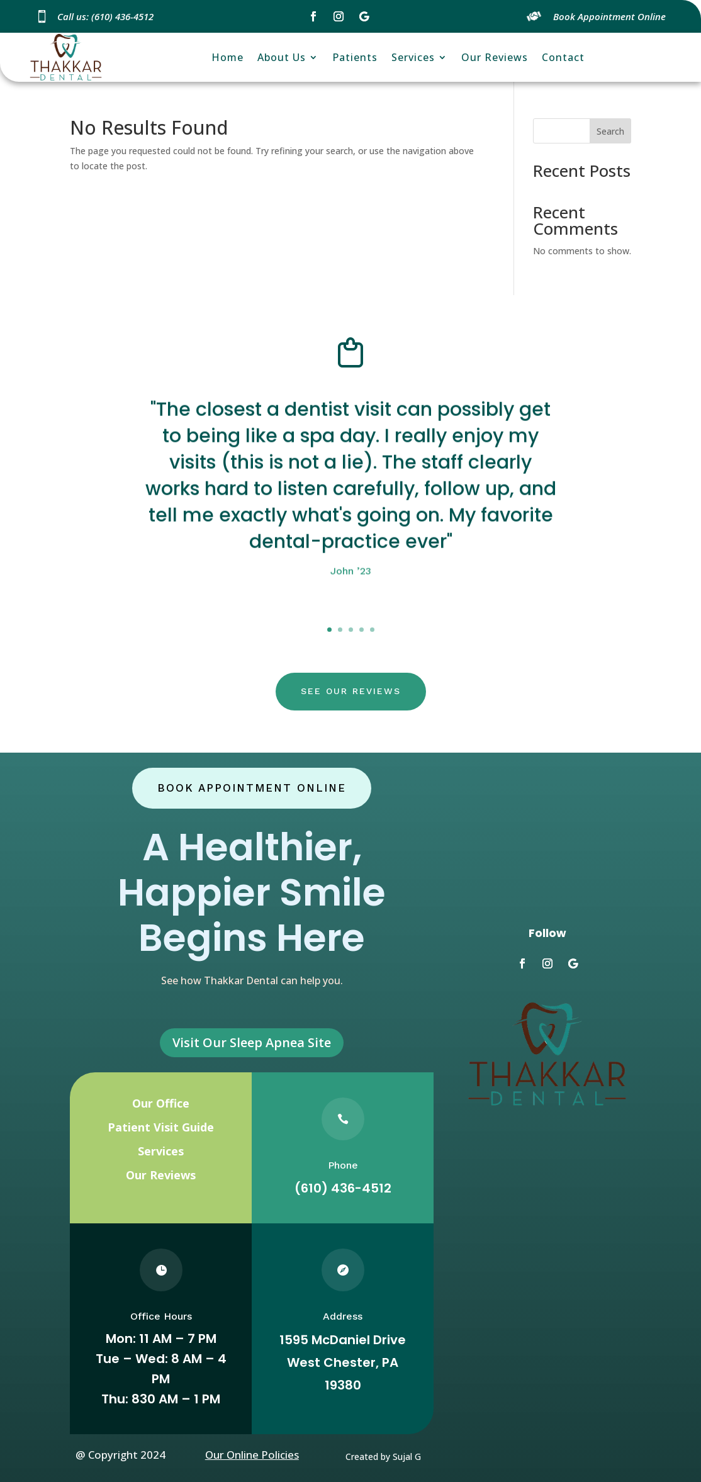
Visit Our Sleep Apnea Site (251, 1042)
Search (610, 131)
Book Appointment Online (251, 788)
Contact (563, 57)
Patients (355, 57)
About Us (281, 57)
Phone (343, 1165)
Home (227, 57)
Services (413, 57)
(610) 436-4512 (342, 1188)
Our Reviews (494, 57)
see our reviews (351, 691)
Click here (351, 620)
